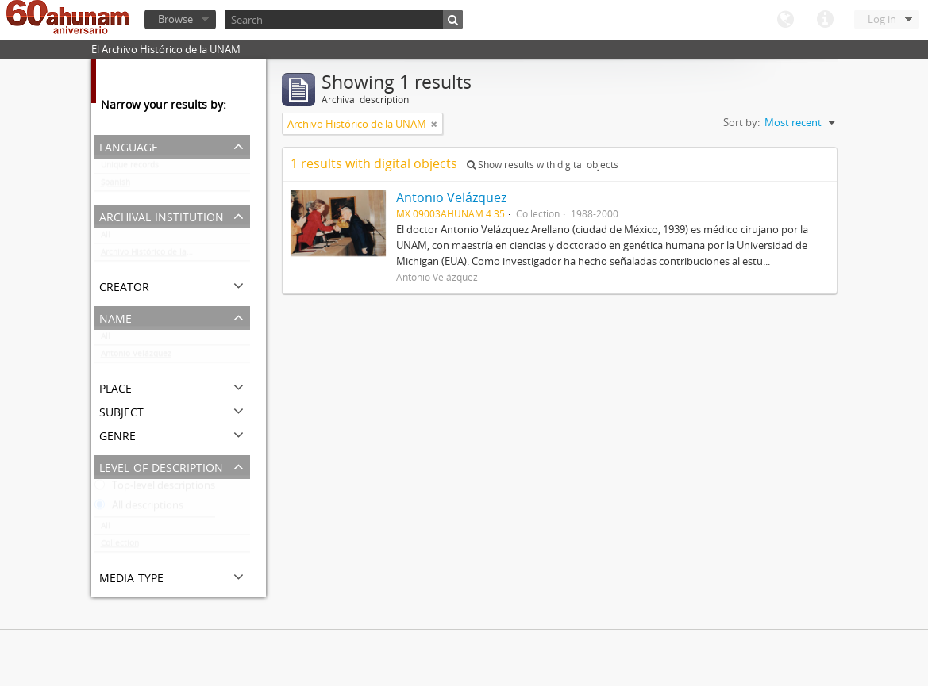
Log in (882, 19)
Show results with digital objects (542, 164)
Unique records (130, 168)
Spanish (115, 185)
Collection (120, 546)
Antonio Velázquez (136, 356)
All (105, 237)
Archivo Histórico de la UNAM (157, 255)
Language (785, 20)
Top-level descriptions (154, 488)
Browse (175, 19)
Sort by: (741, 122)
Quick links (825, 20)
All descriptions (138, 508)
